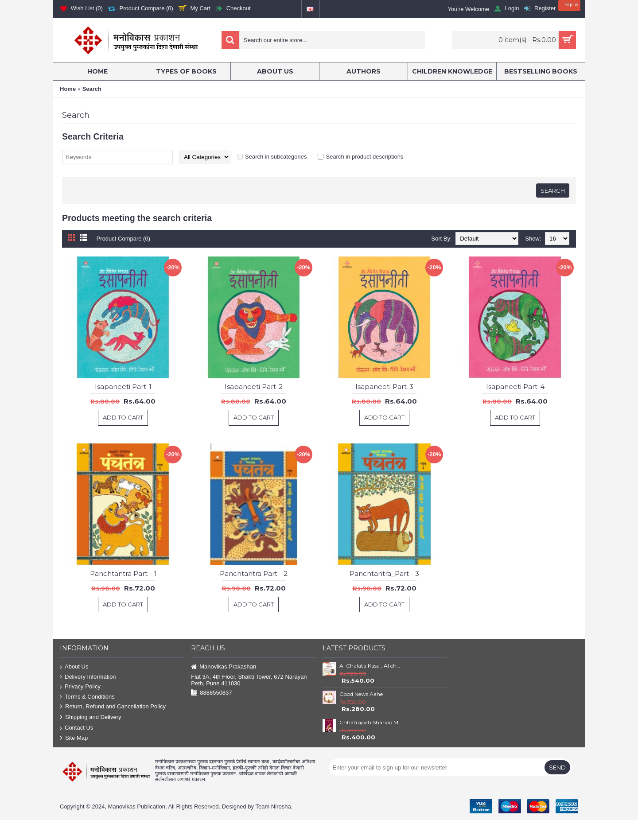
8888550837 (211, 693)
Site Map (74, 738)
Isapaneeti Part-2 (254, 386)
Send (557, 767)
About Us (74, 667)
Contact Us (76, 728)
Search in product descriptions (364, 156)
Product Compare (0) (123, 238)
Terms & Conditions (87, 697)
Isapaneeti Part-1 (123, 386)
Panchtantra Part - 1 (123, 573)
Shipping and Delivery (90, 717)
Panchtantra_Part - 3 (384, 573)
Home (68, 88)
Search (91, 88)
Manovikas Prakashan (223, 667)
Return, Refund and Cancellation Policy (113, 707)
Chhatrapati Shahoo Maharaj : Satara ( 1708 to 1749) (370, 722)
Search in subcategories (276, 156)
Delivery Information (88, 677)
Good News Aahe (361, 694)
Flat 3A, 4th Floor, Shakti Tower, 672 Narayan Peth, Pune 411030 (249, 680)
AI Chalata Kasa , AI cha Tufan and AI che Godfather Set (370, 665)
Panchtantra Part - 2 (254, 573)
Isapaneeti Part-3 (384, 386)
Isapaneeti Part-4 (515, 386)
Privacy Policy (80, 687)
